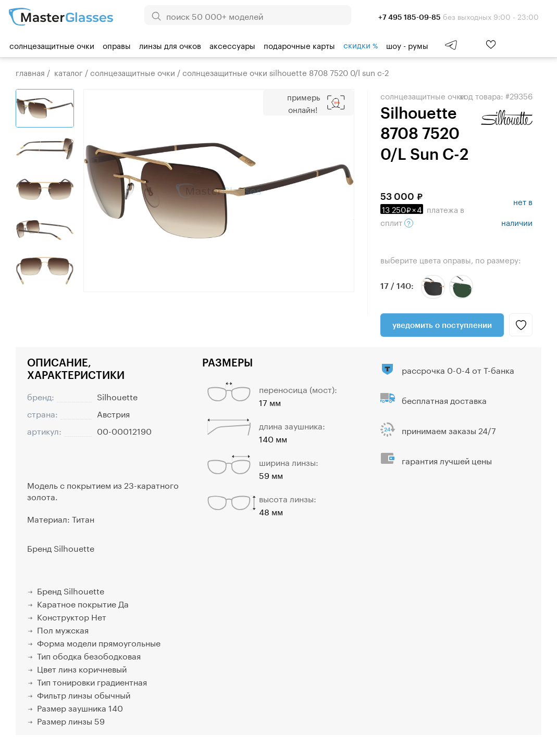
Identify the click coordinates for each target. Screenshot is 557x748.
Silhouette (117, 395)
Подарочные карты (299, 45)
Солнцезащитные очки (51, 45)
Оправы (117, 45)
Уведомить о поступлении (442, 324)
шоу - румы (407, 45)
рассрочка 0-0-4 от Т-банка (458, 369)
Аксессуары (232, 45)
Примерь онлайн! (303, 102)
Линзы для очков (170, 45)
